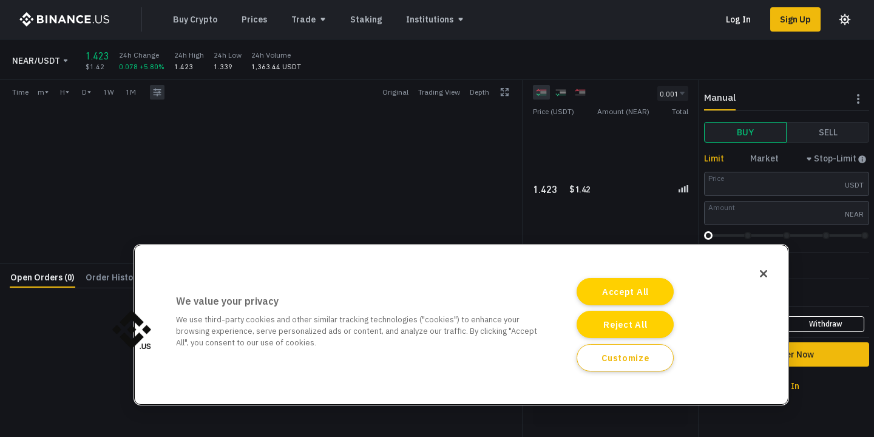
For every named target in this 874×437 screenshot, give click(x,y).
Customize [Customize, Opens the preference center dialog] (625, 358)
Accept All (625, 291)
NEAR (854, 213)
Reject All (625, 324)
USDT (854, 184)
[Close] (763, 273)
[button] (131, 329)
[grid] (610, 149)
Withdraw (825, 323)
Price (716, 178)
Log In (738, 19)
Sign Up (795, 19)
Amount (721, 207)
